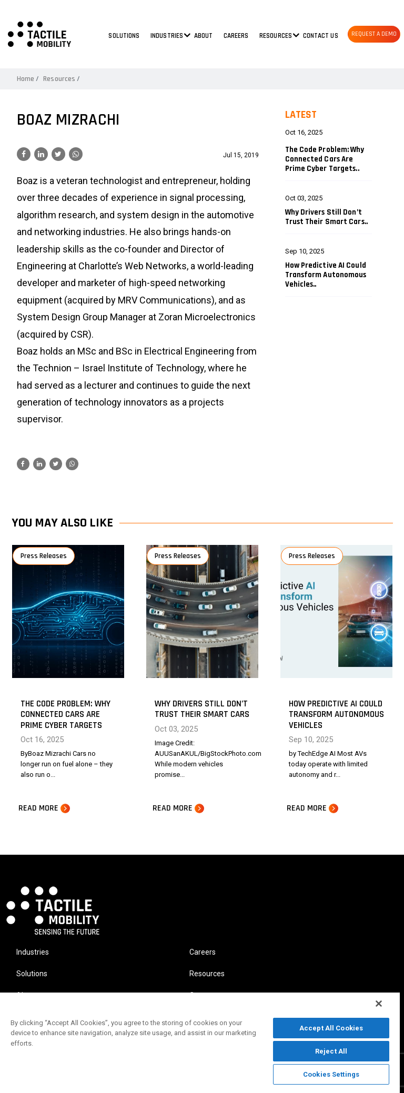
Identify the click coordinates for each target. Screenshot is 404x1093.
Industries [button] (166, 36)
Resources (59, 79)
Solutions (123, 36)
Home (25, 79)
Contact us (320, 36)
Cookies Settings (331, 1074)
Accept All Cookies (331, 1028)
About (203, 36)
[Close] (379, 1003)
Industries (32, 952)
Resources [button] (275, 36)
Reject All (331, 1051)
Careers (236, 36)
